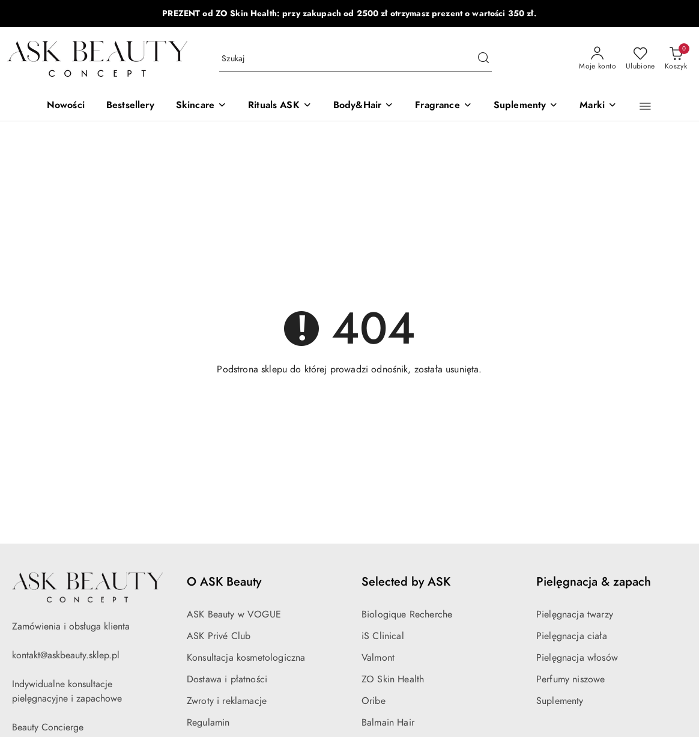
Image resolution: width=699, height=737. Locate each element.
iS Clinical (383, 636)
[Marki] (598, 106)
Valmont (378, 657)
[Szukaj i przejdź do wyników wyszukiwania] (483, 59)
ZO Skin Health (393, 679)
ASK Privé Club (218, 636)
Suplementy (560, 701)
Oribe (374, 701)
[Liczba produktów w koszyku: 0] (676, 59)
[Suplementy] (526, 106)
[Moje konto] (597, 59)
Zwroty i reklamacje (227, 701)
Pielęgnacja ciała (571, 636)
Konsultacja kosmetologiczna (246, 657)
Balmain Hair (388, 722)
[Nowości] (65, 106)
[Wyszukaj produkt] (355, 59)
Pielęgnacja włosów (577, 657)
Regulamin (208, 722)
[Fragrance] (443, 106)
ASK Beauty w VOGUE (234, 614)
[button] (645, 106)
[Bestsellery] (130, 106)
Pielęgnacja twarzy (574, 614)
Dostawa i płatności (227, 679)
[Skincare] (201, 106)
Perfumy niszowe (570, 679)
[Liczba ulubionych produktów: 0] (640, 59)
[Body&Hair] (363, 106)
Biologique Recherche (407, 614)
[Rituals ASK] (279, 106)
